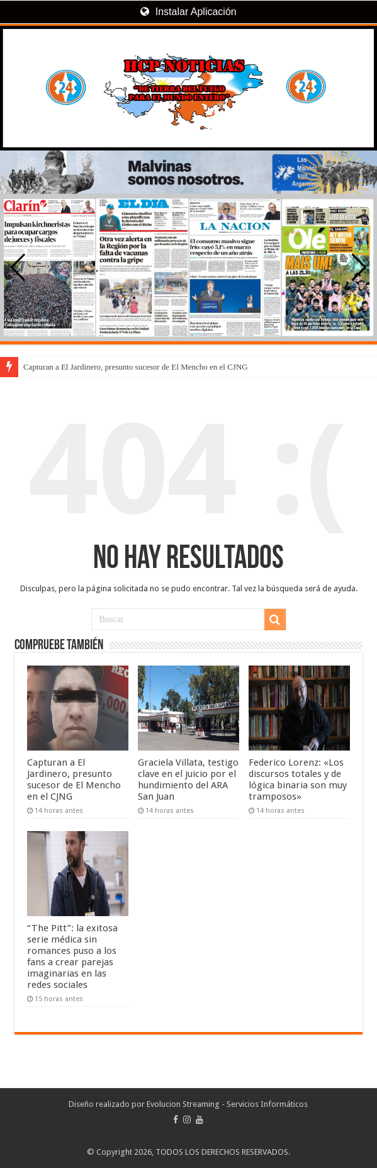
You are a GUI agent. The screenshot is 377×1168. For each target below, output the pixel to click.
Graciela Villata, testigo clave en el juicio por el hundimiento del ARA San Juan (188, 779)
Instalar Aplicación (188, 11)
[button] (359, 267)
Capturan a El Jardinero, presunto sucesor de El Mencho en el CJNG (135, 366)
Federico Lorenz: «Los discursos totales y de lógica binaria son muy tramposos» (298, 779)
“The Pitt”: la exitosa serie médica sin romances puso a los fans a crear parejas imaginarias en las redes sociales (72, 956)
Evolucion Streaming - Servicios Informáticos (227, 1104)
